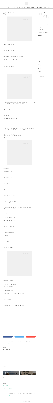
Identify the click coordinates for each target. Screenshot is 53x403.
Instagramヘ (44, 57)
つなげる (43, 32)
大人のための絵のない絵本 (16, 7)
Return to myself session (35, 7)
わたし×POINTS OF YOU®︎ (26, 7)
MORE (43, 7)
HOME (10, 7)
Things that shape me (41, 29)
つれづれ (40, 32)
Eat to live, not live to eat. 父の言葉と (7, 388)
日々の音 (46, 32)
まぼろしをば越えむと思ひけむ (7, 349)
